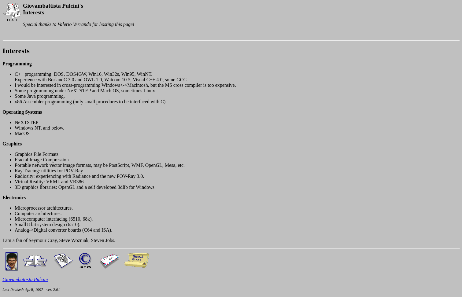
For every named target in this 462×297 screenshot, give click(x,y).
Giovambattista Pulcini (25, 279)
